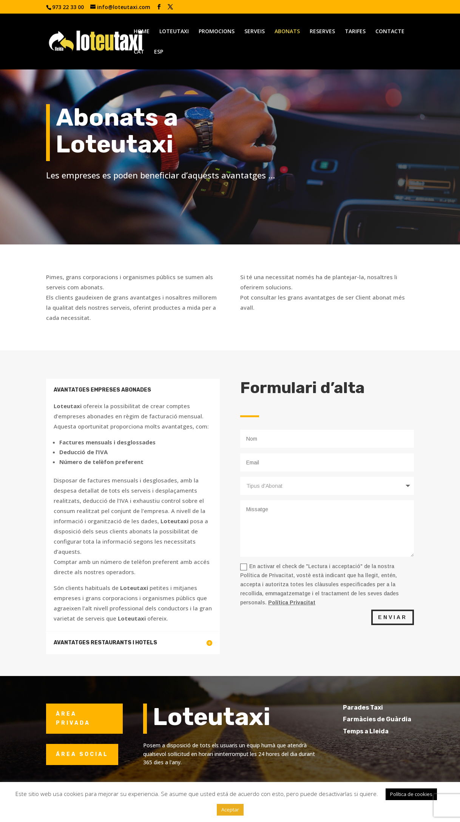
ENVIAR (392, 617)
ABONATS (287, 32)
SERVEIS (254, 32)
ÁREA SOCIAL (82, 754)
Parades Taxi (376, 707)
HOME (142, 32)
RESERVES (322, 32)
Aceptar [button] (230, 809)
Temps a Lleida (378, 731)
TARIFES (355, 32)
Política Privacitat (291, 602)
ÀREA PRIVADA (73, 718)
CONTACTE (389, 32)
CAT (139, 52)
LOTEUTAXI (174, 32)
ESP (158, 52)
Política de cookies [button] (411, 794)
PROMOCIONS (217, 32)
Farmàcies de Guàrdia (390, 719)
